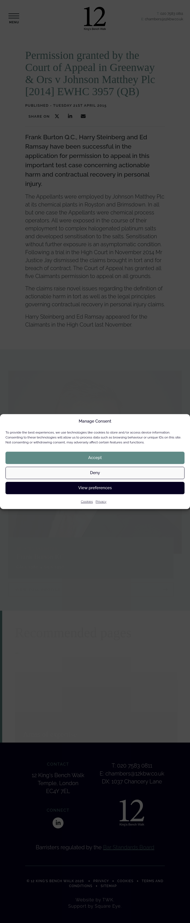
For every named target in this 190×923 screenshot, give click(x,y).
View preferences (95, 487)
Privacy (101, 501)
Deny (95, 472)
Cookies (87, 501)
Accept (95, 457)
